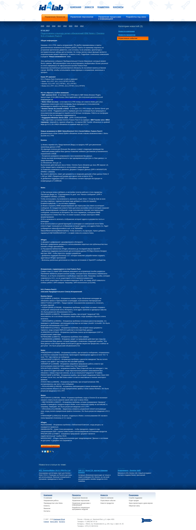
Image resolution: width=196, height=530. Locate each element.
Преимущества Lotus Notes (53, 503)
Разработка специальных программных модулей (81, 508)
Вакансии (47, 508)
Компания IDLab (59, 519)
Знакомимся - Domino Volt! (129, 470)
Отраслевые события (108, 500)
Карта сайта (54, 521)
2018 (53, 26)
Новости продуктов (107, 503)
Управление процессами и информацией (81, 504)
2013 (82, 26)
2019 (48, 26)
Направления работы (51, 500)
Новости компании (106, 498)
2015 (70, 26)
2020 (42, 26)
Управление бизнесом (80, 498)
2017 (59, 26)
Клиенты (47, 506)
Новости (104, 495)
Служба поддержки (135, 498)
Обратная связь (134, 506)
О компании (48, 498)
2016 (65, 26)
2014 (76, 26)
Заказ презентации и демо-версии (141, 503)
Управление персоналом (80, 500)
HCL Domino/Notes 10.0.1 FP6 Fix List (54, 470)
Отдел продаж (134, 500)
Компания (48, 495)
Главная (46, 521)
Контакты (47, 511)
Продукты (76, 495)
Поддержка (133, 495)
